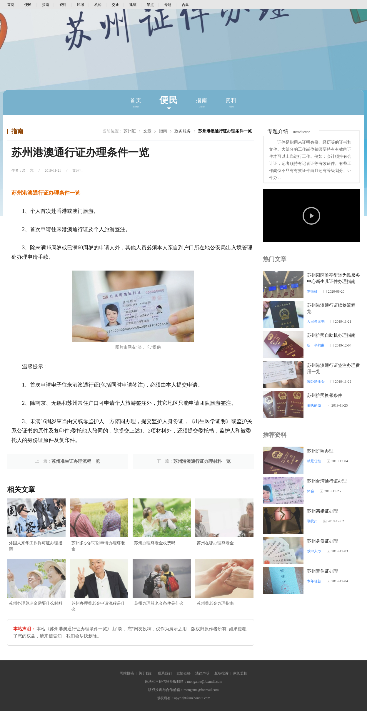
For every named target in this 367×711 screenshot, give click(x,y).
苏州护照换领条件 (324, 395)
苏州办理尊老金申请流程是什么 (98, 606)
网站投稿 (127, 673)
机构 (97, 5)
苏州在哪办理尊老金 (215, 543)
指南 (45, 5)
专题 (167, 5)
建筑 (132, 5)
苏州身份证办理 (322, 541)
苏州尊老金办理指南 (215, 603)
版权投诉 (221, 673)
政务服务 (182, 131)
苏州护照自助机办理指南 (331, 335)
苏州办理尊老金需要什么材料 (35, 603)
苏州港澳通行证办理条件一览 (225, 131)
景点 (150, 5)
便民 (27, 5)
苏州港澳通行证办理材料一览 (202, 461)
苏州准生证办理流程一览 (75, 461)
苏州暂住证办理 (322, 571)
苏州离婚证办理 (322, 511)
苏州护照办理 (320, 451)
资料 (62, 5)
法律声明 (202, 673)
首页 (10, 5)
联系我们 (165, 673)
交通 (115, 5)
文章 (147, 131)
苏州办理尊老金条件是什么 (159, 603)
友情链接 (183, 673)
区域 (80, 5)
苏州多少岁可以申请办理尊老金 (98, 546)
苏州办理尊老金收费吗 (154, 543)
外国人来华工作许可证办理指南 (35, 546)
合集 (185, 5)
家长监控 (240, 673)
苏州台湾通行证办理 (327, 481)
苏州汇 (130, 131)
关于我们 (146, 673)
